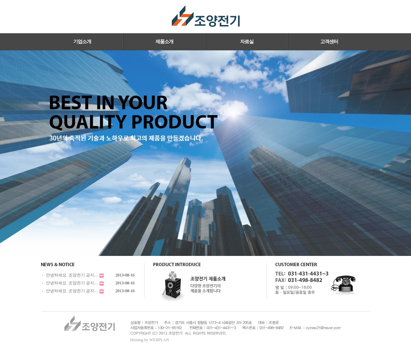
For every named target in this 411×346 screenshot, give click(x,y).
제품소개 (164, 41)
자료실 (246, 41)
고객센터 (329, 41)
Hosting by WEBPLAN (149, 339)
